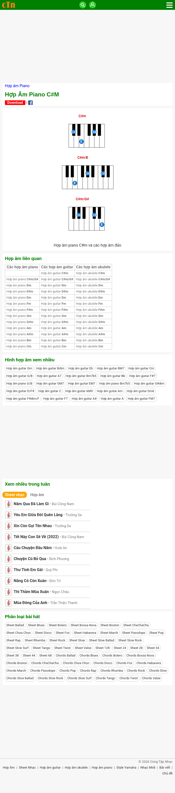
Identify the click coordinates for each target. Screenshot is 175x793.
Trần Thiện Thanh (63, 603)
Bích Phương (59, 559)
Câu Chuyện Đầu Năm (33, 547)
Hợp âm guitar (54, 273)
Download (15, 103)
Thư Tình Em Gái (28, 569)
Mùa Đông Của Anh (30, 602)
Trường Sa (74, 515)
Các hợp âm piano (22, 267)
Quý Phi (52, 570)
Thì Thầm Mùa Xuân (31, 591)
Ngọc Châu (60, 592)
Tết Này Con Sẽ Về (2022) (36, 536)
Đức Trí (55, 581)
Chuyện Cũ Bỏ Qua (30, 558)
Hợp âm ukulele (90, 273)
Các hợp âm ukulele (93, 267)
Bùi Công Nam (63, 504)
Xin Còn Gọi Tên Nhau (33, 525)
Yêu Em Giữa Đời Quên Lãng (38, 514)
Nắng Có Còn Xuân (30, 580)
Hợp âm (37, 494)
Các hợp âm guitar (57, 267)
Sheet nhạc (14, 494)
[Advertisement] (87, 46)
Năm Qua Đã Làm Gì (31, 503)
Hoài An (61, 548)
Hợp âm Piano (17, 85)
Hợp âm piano (22, 279)
